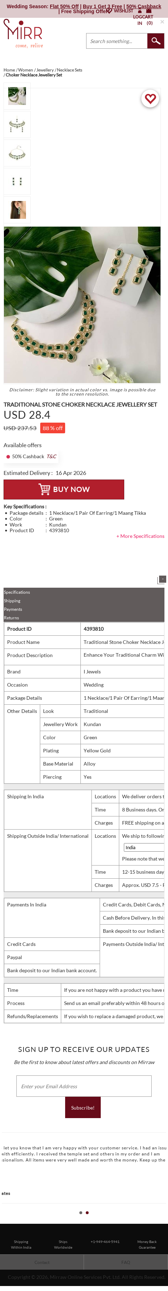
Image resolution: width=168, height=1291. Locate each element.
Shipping (12, 600)
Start (159, 1221)
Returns (11, 617)
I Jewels (92, 671)
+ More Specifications (140, 536)
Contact (42, 1262)
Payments (13, 609)
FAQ (125, 1262)
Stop (164, 1221)
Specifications (17, 592)
